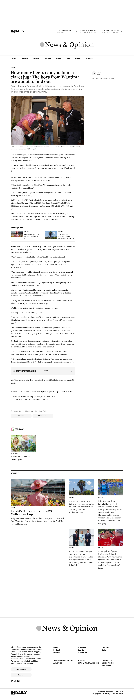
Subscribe (21, 669)
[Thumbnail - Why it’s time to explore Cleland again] (23, 448)
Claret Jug (29, 411)
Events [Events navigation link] (58, 59)
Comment (42, 416)
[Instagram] (15, 681)
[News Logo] (67, 45)
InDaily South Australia (88, 663)
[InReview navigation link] (67, 31)
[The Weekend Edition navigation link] (89, 31)
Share (21, 416)
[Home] (22, 31)
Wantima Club (40, 411)
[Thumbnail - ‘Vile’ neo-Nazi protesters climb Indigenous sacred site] (60, 235)
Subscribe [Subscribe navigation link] (89, 59)
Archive (81, 660)
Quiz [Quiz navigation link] (68, 59)
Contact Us (107, 660)
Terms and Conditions (63, 660)
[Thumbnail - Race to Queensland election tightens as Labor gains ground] (110, 549)
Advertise (57, 663)
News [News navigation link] (14, 59)
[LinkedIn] (18, 681)
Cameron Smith (17, 411)
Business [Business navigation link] (25, 59)
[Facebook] (12, 681)
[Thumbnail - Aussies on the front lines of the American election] (110, 502)
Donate (21, 675)
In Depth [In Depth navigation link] (48, 59)
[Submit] (71, 371)
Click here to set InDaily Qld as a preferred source (34, 396)
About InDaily (118, 692)
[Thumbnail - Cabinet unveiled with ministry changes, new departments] (81, 548)
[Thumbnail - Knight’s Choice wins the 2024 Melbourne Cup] (26, 235)
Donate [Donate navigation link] (78, 59)
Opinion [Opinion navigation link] (36, 59)
